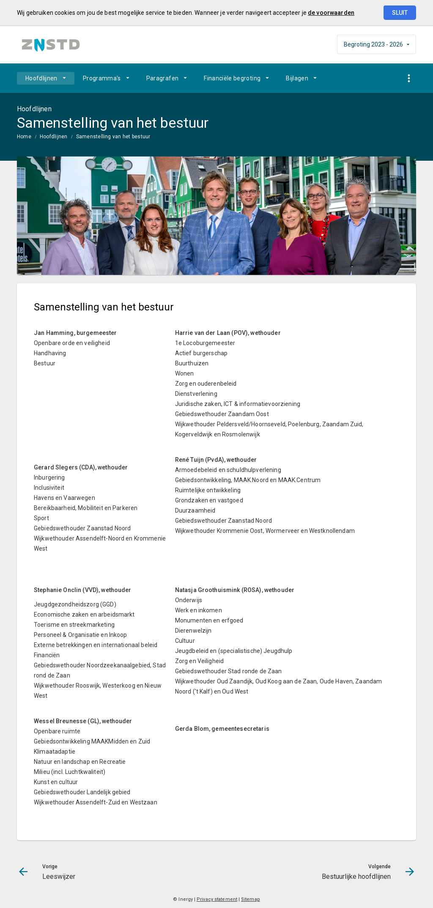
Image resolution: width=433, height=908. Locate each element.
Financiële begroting (232, 78)
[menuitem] (45, 78)
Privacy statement (217, 899)
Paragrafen (162, 78)
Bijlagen (297, 78)
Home (24, 137)
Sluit (400, 12)
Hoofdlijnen (41, 78)
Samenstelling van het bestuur (113, 137)
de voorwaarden (331, 12)
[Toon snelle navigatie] (408, 78)
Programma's (102, 78)
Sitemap (250, 899)
